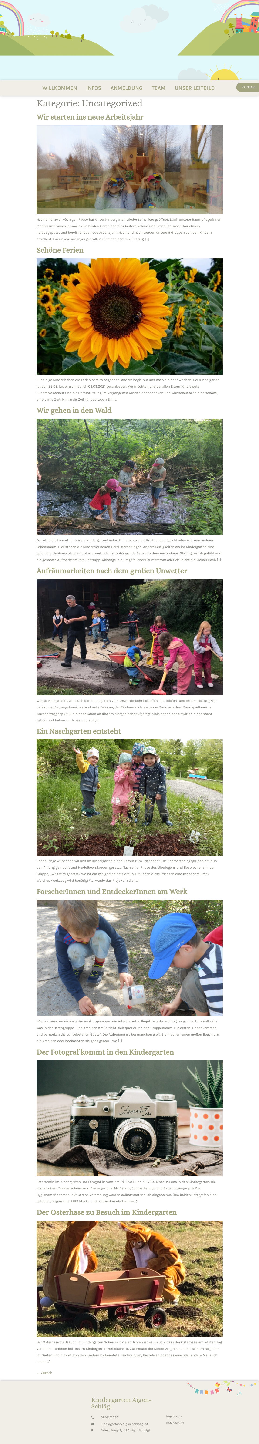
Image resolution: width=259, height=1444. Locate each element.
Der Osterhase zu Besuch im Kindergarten (107, 1212)
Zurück (44, 1373)
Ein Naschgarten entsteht (79, 731)
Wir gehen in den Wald (74, 410)
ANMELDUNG (126, 88)
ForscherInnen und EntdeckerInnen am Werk (112, 891)
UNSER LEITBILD (195, 88)
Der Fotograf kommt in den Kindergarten (105, 1052)
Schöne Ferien (60, 250)
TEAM (158, 88)
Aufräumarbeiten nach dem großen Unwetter (112, 571)
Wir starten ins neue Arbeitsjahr (90, 117)
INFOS (93, 88)
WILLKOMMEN (59, 88)
